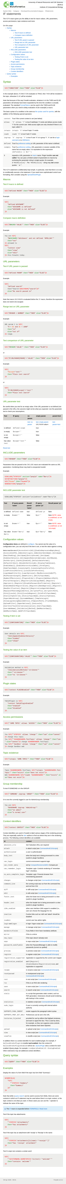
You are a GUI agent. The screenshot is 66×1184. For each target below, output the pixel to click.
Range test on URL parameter (25, 42)
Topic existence (16, 66)
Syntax (9, 28)
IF (10, 1109)
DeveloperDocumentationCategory (32, 11)
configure (31, 544)
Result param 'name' (29, 505)
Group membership (17, 69)
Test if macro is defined (23, 33)
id (4, 841)
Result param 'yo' (55, 503)
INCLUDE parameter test (23, 52)
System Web (7, 11)
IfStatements (49, 11)
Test (5, 503)
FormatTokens (25, 105)
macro (34, 155)
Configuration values (18, 54)
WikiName (26, 140)
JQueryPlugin (40, 1046)
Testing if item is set (21, 57)
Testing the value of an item (24, 59)
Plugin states (15, 62)
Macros (13, 30)
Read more (43, 1109)
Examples (14, 76)
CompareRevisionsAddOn (40, 865)
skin (25, 835)
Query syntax (11, 74)
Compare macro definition (23, 35)
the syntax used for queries (44, 111)
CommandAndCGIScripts (48, 848)
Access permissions (18, 64)
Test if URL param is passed (24, 40)
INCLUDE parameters (18, 50)
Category (16, 11)
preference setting (24, 143)
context (29, 841)
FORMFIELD (34, 1109)
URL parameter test (21, 47)
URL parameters (16, 37)
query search (19, 1096)
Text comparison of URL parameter (27, 45)
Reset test (6, 448)
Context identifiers (17, 71)
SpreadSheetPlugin (34, 175)
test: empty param (42, 422)
